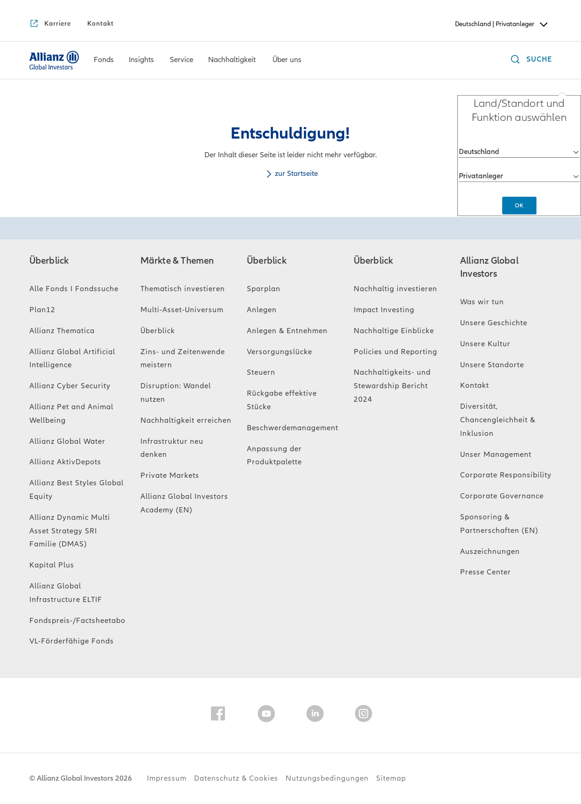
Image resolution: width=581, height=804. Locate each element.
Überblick (49, 260)
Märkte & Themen (177, 260)
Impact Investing (384, 310)
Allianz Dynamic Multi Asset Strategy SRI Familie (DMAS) (69, 531)
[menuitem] (103, 60)
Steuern (261, 372)
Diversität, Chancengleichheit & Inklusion (497, 420)
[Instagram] (363, 715)
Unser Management (496, 454)
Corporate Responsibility (506, 475)
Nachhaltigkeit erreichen (185, 420)
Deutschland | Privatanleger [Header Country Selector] (502, 24)
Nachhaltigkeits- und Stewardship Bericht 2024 (392, 386)
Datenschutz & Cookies (236, 778)
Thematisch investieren (182, 289)
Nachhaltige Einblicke (394, 331)
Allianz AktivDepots (65, 462)
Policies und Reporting (395, 352)
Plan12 (42, 310)
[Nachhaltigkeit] (232, 60)
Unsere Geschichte (493, 323)
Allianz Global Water (67, 441)
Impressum (167, 778)
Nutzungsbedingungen (327, 778)
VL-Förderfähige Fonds (71, 641)
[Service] (181, 60)
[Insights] (141, 60)
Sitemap (391, 778)
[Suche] (529, 60)
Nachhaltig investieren (395, 289)
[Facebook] (218, 715)
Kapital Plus (51, 565)
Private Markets (169, 475)
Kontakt (474, 385)
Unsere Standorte (492, 365)
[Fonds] (104, 60)
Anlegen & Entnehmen (287, 331)
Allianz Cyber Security (70, 386)
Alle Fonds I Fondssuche (74, 289)
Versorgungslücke (279, 352)
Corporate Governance (502, 496)
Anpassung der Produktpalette (274, 455)
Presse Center (485, 572)
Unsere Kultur (485, 344)
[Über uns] (287, 60)
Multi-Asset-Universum (182, 310)
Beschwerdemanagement (292, 428)
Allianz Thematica (62, 331)
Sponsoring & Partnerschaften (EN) (499, 523)
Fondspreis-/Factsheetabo (77, 620)
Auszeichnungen (490, 551)
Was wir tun (482, 302)
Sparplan (263, 289)
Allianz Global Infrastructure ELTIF (65, 592)
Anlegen (262, 310)
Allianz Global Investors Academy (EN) (184, 503)
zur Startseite (290, 173)
